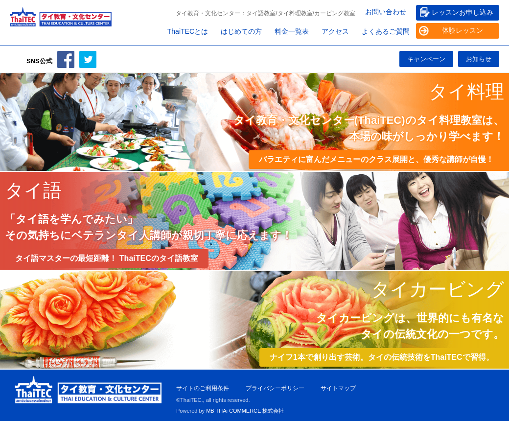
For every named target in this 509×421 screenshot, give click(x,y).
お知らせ (478, 59)
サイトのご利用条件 (202, 388)
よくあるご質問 (386, 31)
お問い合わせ (385, 12)
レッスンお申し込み (462, 12)
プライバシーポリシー (275, 388)
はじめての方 (241, 31)
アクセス (335, 31)
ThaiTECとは (187, 31)
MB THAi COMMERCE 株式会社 (245, 411)
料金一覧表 (292, 31)
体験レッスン (462, 30)
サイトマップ (338, 388)
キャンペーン (426, 59)
